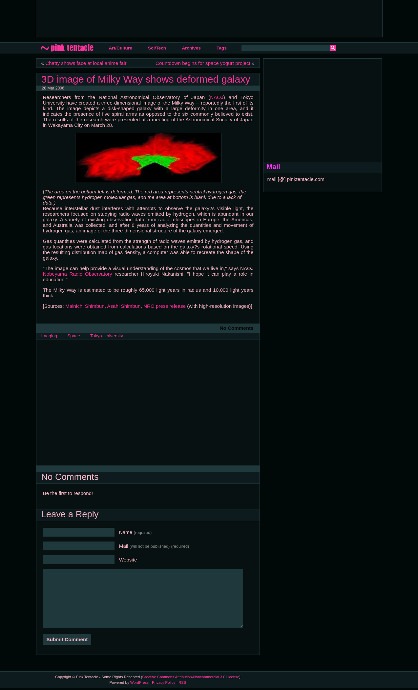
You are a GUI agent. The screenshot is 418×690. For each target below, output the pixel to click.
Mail (154, 546)
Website (128, 559)
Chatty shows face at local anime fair (85, 63)
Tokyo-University (106, 335)
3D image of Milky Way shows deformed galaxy (145, 79)
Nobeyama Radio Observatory (77, 274)
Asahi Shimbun (123, 306)
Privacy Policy (163, 682)
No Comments (237, 328)
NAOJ (216, 97)
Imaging (49, 335)
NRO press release (164, 306)
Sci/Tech (157, 48)
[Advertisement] (160, 18)
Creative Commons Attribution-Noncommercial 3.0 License (190, 677)
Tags (222, 48)
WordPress (139, 682)
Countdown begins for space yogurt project (203, 63)
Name (135, 532)
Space (73, 335)
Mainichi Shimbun (85, 306)
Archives (191, 48)
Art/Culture (120, 48)
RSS (182, 682)
